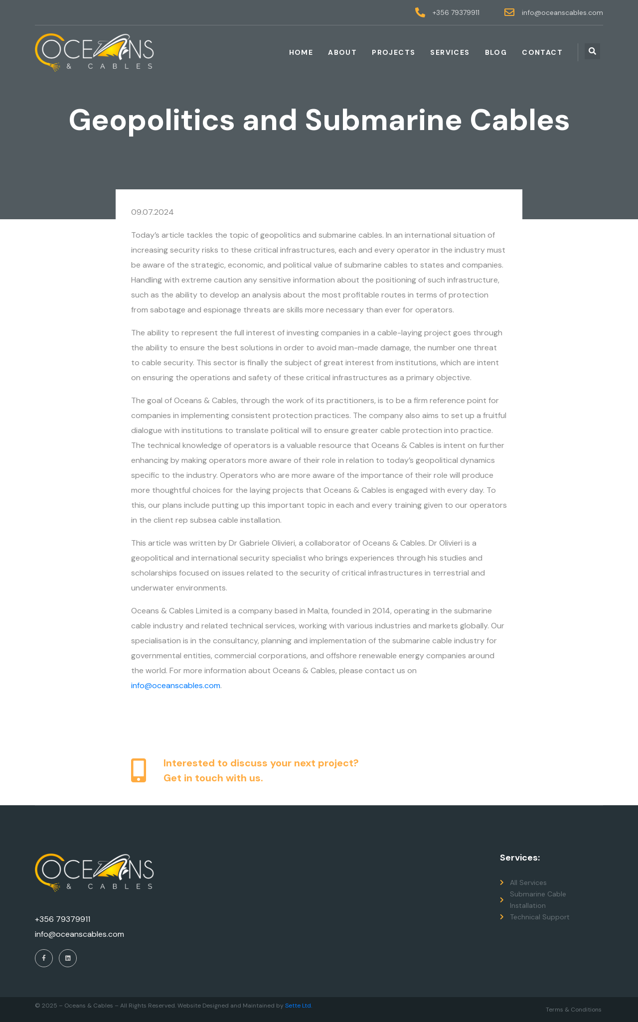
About (342, 52)
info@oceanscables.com (175, 685)
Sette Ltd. (298, 1006)
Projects (393, 52)
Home (301, 52)
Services (450, 52)
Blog (496, 52)
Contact (542, 52)
